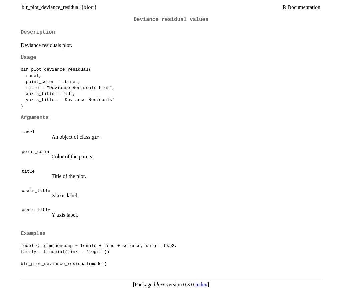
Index (201, 284)
